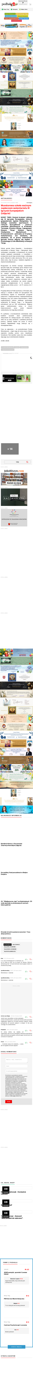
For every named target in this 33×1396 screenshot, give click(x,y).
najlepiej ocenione (9, 946)
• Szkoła (16, 347)
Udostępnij (29, 202)
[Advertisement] (16, 594)
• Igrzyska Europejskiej (8, 349)
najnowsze (7, 944)
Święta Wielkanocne (10, 14)
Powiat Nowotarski (16, 20)
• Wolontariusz (24, 347)
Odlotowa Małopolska (10, 16)
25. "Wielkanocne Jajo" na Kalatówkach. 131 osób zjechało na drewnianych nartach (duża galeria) (16, 903)
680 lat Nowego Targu (22, 14)
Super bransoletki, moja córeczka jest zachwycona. (16, 1281)
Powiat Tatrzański (23, 18)
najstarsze (16, 944)
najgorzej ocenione (10, 949)
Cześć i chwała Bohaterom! (11, 18)
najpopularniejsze (10, 951)
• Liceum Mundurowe (7, 347)
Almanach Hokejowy (23, 16)
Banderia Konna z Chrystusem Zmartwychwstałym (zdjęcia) (11, 844)
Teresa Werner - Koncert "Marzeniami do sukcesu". (12, 1218)
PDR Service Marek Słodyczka (14, 1299)
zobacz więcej (16, 1347)
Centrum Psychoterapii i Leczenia (15, 1325)
